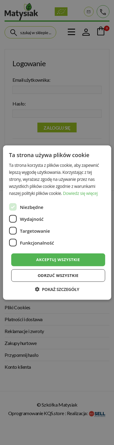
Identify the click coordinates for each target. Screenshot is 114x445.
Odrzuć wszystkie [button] (58, 275)
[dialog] (57, 222)
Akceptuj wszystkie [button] (58, 259)
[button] (57, 289)
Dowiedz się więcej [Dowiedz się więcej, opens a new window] (80, 193)
